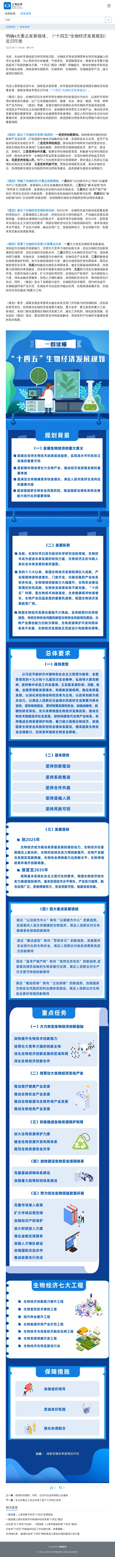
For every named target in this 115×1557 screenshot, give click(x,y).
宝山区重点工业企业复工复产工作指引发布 (38, 1500)
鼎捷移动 (63, 1547)
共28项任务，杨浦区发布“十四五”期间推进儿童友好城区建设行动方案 (43, 1533)
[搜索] (54, 20)
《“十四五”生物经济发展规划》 (68, 90)
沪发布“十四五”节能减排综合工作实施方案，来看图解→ (35, 1529)
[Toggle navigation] (109, 5)
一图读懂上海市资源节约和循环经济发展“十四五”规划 (34, 1519)
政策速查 (25, 13)
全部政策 (10, 13)
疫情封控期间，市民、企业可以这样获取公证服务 (41, 1495)
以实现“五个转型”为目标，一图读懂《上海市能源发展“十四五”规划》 (42, 1524)
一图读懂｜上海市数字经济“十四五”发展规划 (29, 1514)
